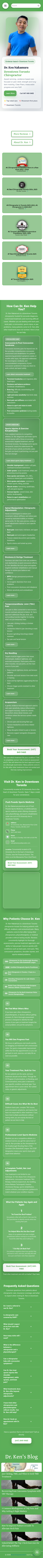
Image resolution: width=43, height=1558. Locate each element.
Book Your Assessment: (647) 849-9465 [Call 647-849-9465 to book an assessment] (21, 1267)
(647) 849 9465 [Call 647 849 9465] (21, 1441)
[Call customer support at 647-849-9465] (37, 1552)
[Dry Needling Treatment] (21, 674)
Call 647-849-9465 (27, 93)
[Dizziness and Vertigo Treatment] (21, 577)
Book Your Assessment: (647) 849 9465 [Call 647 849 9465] (21, 750)
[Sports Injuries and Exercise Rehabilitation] (21, 460)
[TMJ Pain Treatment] (21, 625)
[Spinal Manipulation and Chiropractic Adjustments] (21, 529)
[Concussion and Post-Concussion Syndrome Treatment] (21, 376)
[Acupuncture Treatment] (21, 722)
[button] (5, 6)
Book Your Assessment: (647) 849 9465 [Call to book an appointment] (20, 864)
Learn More (10, 93)
